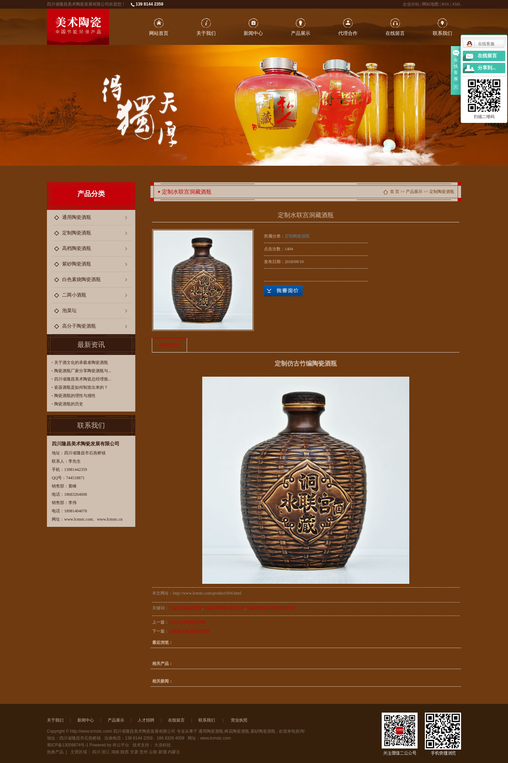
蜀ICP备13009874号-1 (67, 745)
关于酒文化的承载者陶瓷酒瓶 (81, 362)
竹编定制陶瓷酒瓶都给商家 (270, 608)
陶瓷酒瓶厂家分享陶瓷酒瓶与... (82, 370)
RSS (445, 4)
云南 (153, 752)
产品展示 (300, 33)
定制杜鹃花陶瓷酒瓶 (187, 622)
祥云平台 (121, 745)
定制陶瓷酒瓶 (76, 232)
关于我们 (206, 33)
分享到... (487, 67)
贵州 (143, 752)
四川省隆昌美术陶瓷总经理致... (82, 379)
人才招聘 (146, 720)
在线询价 (283, 290)
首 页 (394, 191)
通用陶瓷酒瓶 (76, 217)
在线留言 (395, 33)
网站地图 (431, 4)
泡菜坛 (69, 310)
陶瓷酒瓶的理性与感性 (75, 395)
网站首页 (158, 33)
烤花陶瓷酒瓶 (236, 731)
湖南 (115, 752)
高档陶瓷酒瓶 (76, 248)
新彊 (162, 752)
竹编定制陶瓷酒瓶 (185, 608)
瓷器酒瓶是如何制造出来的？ (81, 387)
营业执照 (239, 720)
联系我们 (442, 33)
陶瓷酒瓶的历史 (68, 404)
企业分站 (411, 4)
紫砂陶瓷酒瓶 (76, 264)
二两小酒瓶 (74, 295)
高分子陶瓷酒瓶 (79, 326)
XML (456, 4)
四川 (96, 752)
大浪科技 (162, 745)
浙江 (105, 752)
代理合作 (348, 33)
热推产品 (55, 752)
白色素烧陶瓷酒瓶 (81, 279)
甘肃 (134, 752)
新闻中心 (253, 33)
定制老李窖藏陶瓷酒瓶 (189, 631)
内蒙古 (174, 752)
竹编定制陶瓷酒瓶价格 (223, 608)
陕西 (124, 752)
